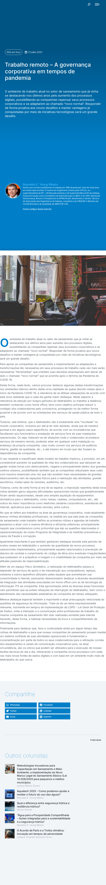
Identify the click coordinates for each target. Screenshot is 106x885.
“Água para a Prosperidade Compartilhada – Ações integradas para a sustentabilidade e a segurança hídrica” (43, 818)
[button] (21, 705)
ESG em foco (13, 52)
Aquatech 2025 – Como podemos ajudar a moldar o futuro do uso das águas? (43, 792)
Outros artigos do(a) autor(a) (37, 209)
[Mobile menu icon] (97, 4)
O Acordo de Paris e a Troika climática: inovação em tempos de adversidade (40, 832)
